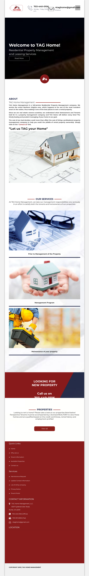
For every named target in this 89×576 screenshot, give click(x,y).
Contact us (14, 465)
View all (44, 429)
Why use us (15, 453)
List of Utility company (18, 485)
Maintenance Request (18, 476)
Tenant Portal (15, 493)
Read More (19, 58)
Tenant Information (17, 457)
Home (13, 448)
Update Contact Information (20, 480)
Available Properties (17, 461)
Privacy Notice (16, 489)
